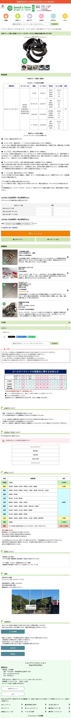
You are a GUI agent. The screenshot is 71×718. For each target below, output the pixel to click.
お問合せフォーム (13, 688)
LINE (13, 694)
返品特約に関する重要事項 (9, 228)
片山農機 (40, 716)
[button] (2, 6)
